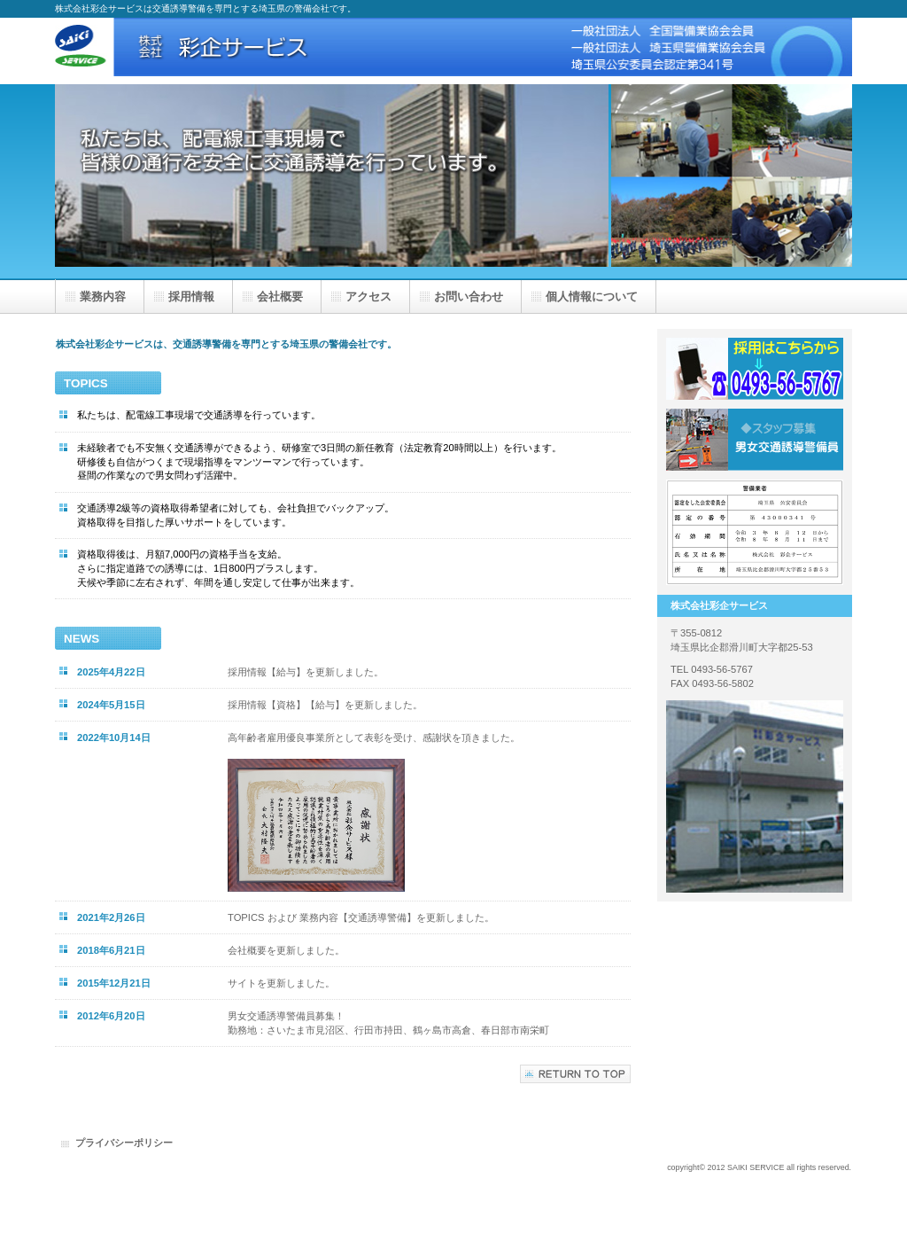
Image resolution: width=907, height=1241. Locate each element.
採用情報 (754, 440)
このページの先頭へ (575, 1074)
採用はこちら (754, 369)
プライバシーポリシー (124, 1142)
